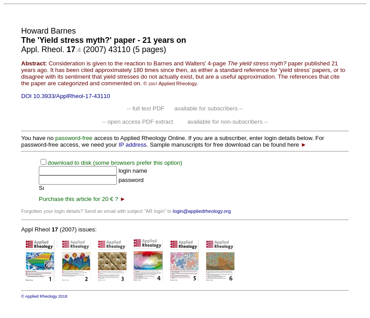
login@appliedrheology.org (202, 211)
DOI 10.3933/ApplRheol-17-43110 (65, 96)
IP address (132, 144)
